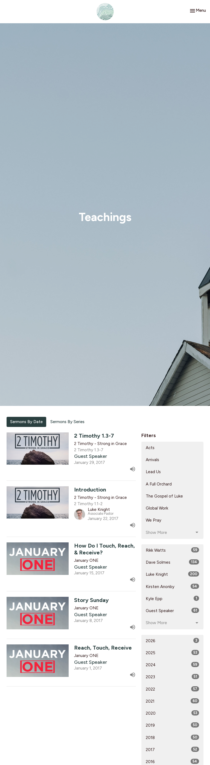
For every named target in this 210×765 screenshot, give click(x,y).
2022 (172, 689)
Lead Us (153, 471)
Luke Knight (172, 574)
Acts (150, 447)
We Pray (153, 520)
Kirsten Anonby (172, 586)
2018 (172, 737)
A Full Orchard (159, 484)
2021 (172, 701)
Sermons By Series (67, 421)
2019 (172, 725)
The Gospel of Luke (164, 496)
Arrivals (152, 459)
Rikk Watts (172, 550)
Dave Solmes (172, 562)
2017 (172, 749)
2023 (172, 676)
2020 (172, 713)
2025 (172, 652)
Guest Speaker (172, 610)
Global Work (157, 508)
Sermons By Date (26, 421)
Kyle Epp (172, 598)
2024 (172, 664)
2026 (172, 640)
